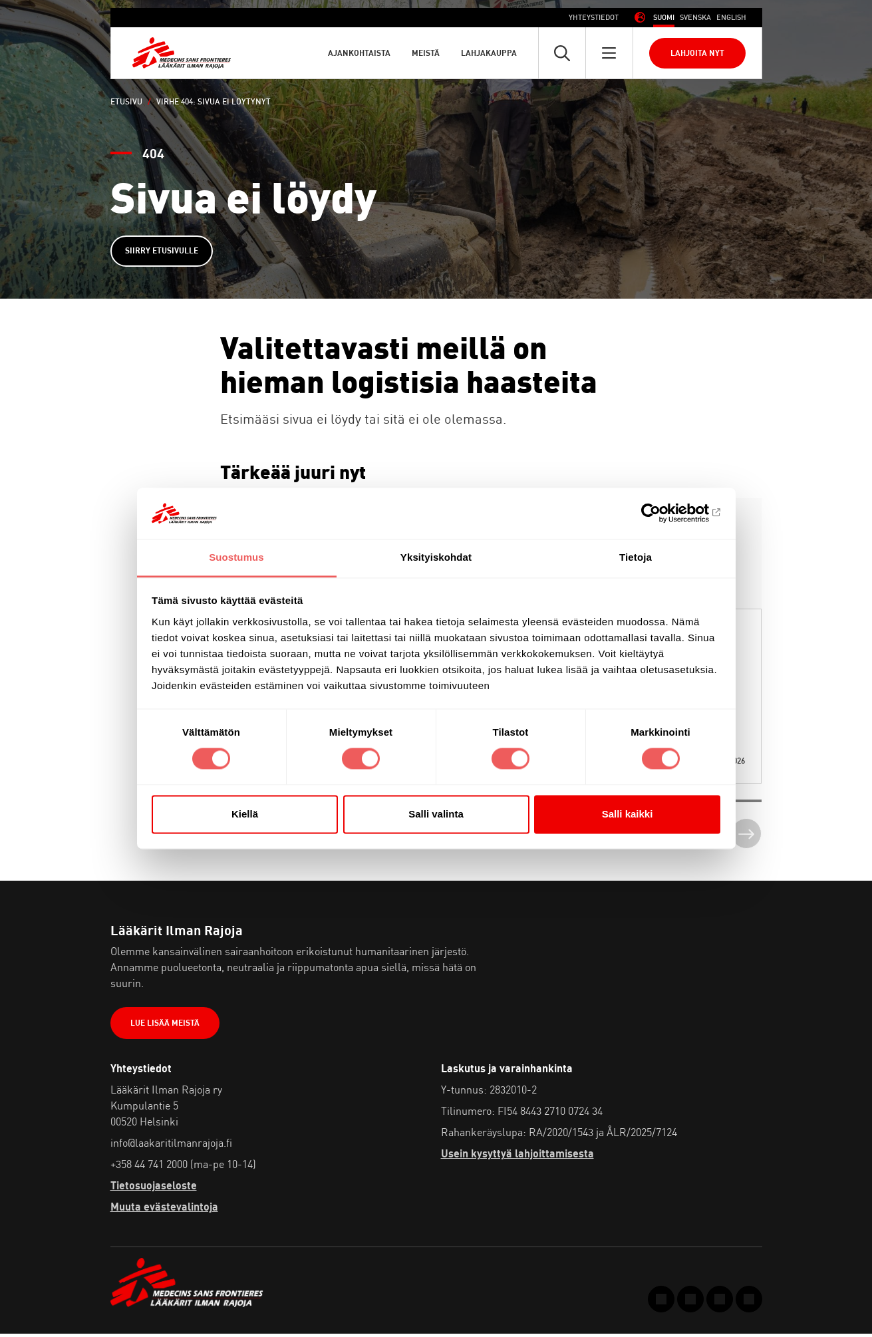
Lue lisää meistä (166, 1025)
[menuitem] (663, 17)
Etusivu (126, 101)
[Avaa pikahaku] (562, 52)
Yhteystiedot (594, 17)
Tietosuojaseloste (153, 1188)
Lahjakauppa (489, 53)
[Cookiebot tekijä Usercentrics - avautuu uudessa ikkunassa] (662, 513)
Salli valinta (436, 813)
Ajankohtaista (359, 53)
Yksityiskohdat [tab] (436, 557)
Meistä (426, 53)
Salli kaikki (627, 813)
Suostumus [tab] (236, 557)
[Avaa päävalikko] (609, 52)
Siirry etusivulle (163, 252)
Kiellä (244, 813)
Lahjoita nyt (697, 53)
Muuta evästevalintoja (164, 1209)
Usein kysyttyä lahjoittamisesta (517, 1156)
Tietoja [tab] (635, 557)
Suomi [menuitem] (663, 17)
